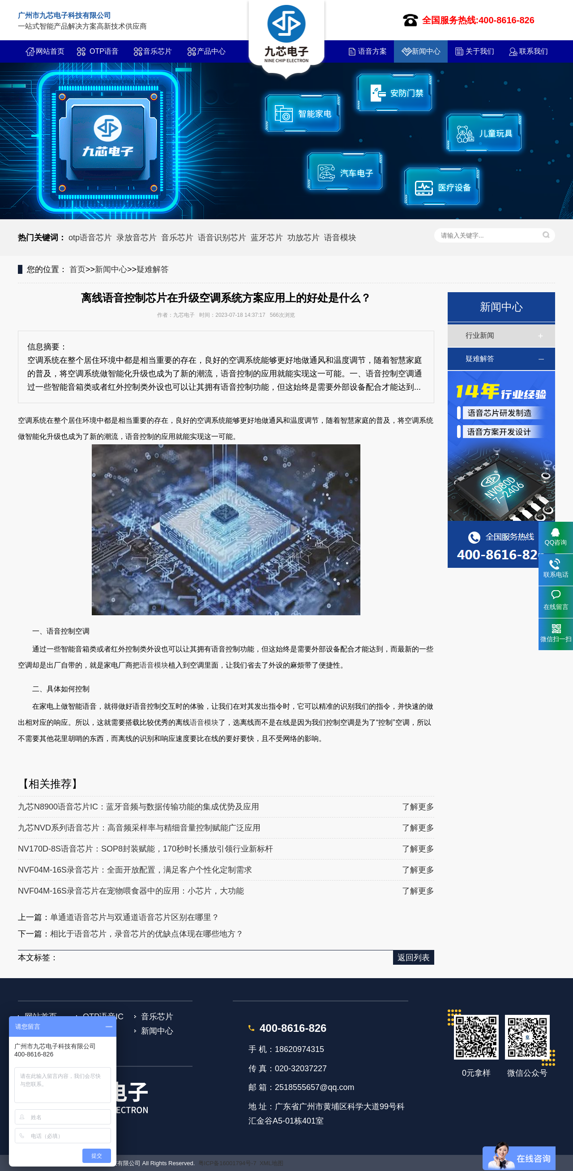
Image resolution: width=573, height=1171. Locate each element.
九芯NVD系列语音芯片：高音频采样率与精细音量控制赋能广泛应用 (139, 827)
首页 (77, 269)
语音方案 (372, 51)
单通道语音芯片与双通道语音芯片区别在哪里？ (134, 917)
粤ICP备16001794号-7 (227, 1163)
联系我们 (533, 51)
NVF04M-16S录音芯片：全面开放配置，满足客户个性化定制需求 (135, 869)
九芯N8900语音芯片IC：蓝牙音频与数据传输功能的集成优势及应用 (138, 806)
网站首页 (50, 51)
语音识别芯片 (222, 237)
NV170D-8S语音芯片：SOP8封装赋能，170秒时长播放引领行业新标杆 (145, 848)
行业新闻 (480, 335)
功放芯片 (303, 237)
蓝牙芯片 (267, 237)
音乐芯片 (157, 51)
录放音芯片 (136, 237)
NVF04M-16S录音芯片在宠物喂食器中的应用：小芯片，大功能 (131, 890)
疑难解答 (153, 269)
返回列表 (414, 957)
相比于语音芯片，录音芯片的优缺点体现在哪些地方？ (147, 933)
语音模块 (340, 237)
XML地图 (271, 1163)
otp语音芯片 (90, 237)
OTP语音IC (104, 55)
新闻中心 (426, 51)
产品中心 (211, 51)
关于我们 (480, 51)
